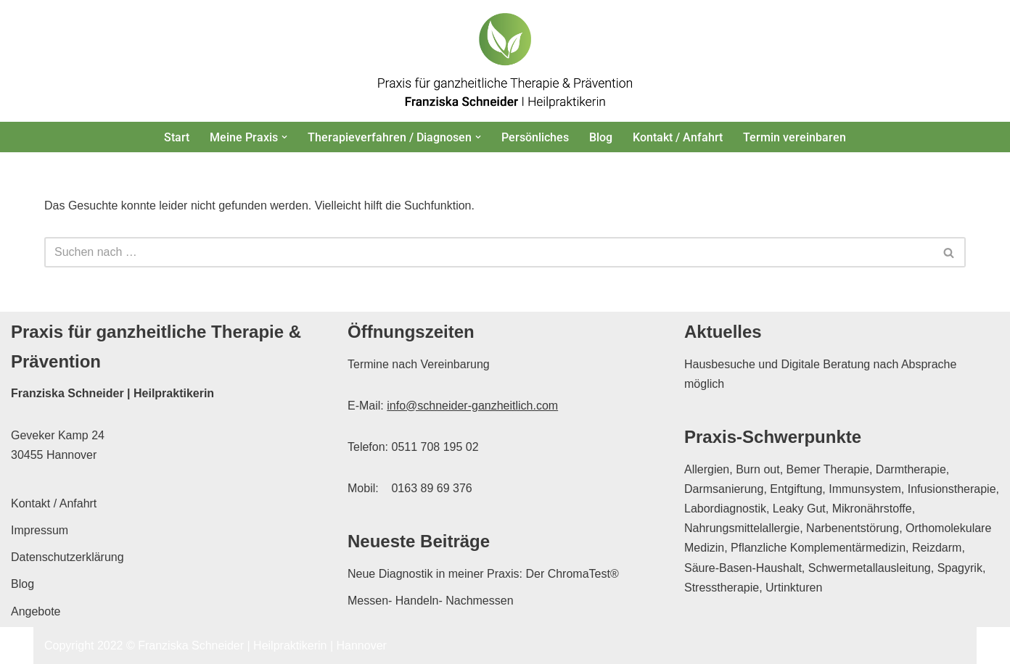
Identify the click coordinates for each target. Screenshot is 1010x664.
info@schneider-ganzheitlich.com (472, 405)
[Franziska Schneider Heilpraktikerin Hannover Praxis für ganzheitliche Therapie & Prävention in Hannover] (505, 61)
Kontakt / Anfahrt (678, 137)
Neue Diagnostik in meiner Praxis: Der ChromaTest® (483, 574)
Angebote (36, 611)
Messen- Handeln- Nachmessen (431, 600)
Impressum (39, 530)
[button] (284, 137)
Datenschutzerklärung (67, 557)
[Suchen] (488, 252)
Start (176, 137)
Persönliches (535, 137)
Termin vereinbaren (794, 137)
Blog (600, 137)
